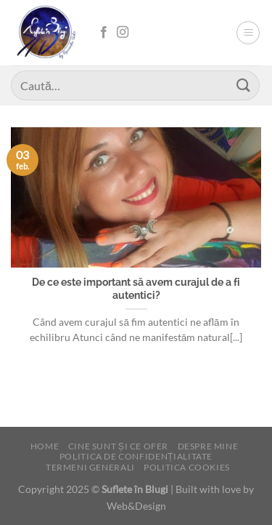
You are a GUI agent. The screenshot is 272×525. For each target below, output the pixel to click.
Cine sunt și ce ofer (118, 446)
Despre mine (208, 446)
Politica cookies (187, 467)
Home (44, 446)
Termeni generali (90, 467)
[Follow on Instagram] (122, 32)
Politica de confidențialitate (136, 456)
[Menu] (248, 32)
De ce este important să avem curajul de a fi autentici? (136, 288)
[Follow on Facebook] (104, 32)
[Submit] (243, 85)
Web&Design (136, 506)
